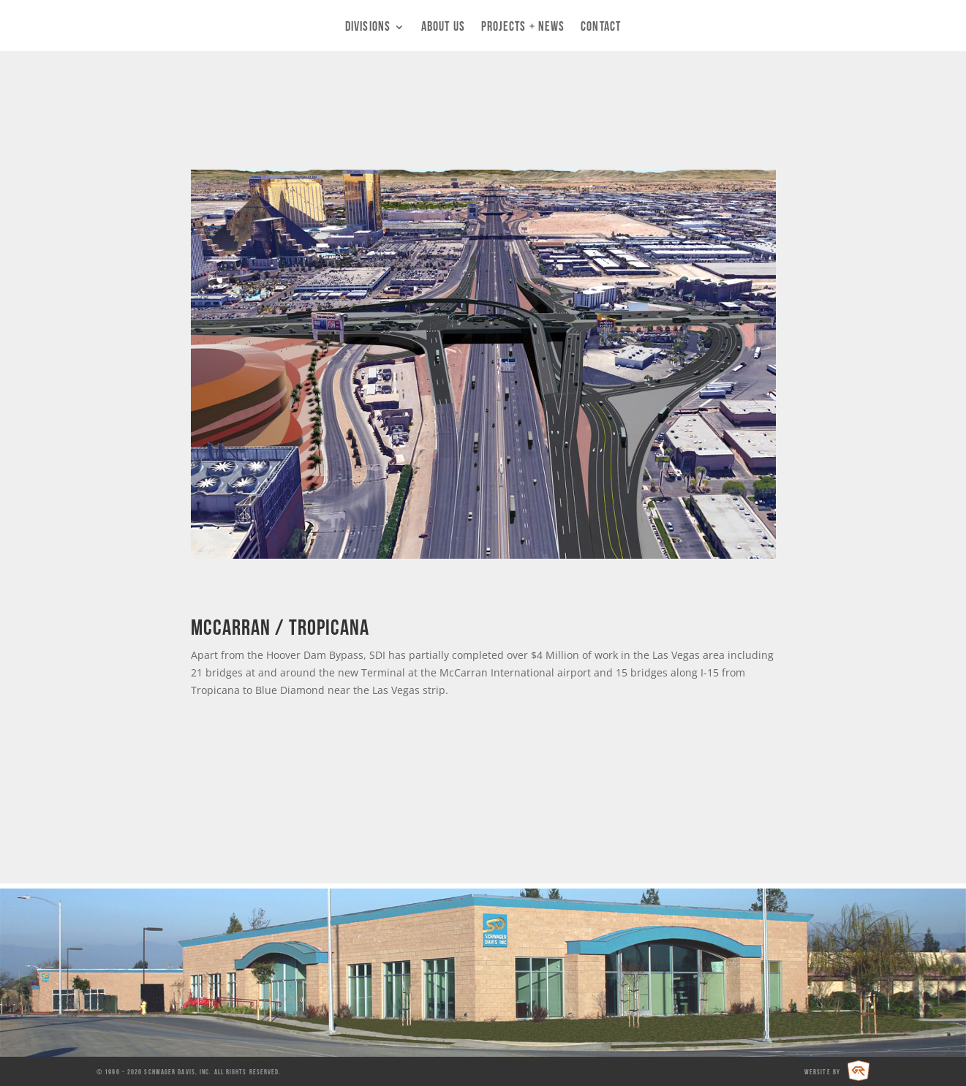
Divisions (367, 28)
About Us (443, 28)
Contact (601, 28)
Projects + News (523, 28)
